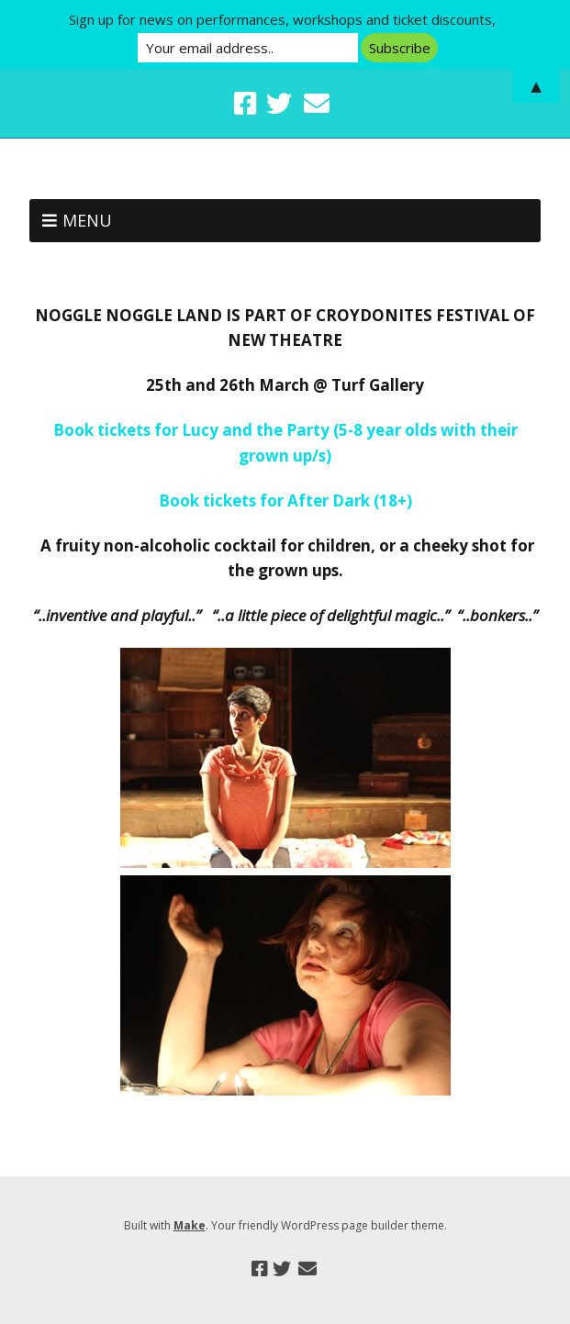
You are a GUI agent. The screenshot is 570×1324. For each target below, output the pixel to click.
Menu (87, 220)
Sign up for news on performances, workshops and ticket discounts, (282, 19)
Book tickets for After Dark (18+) (285, 500)
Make (189, 1225)
